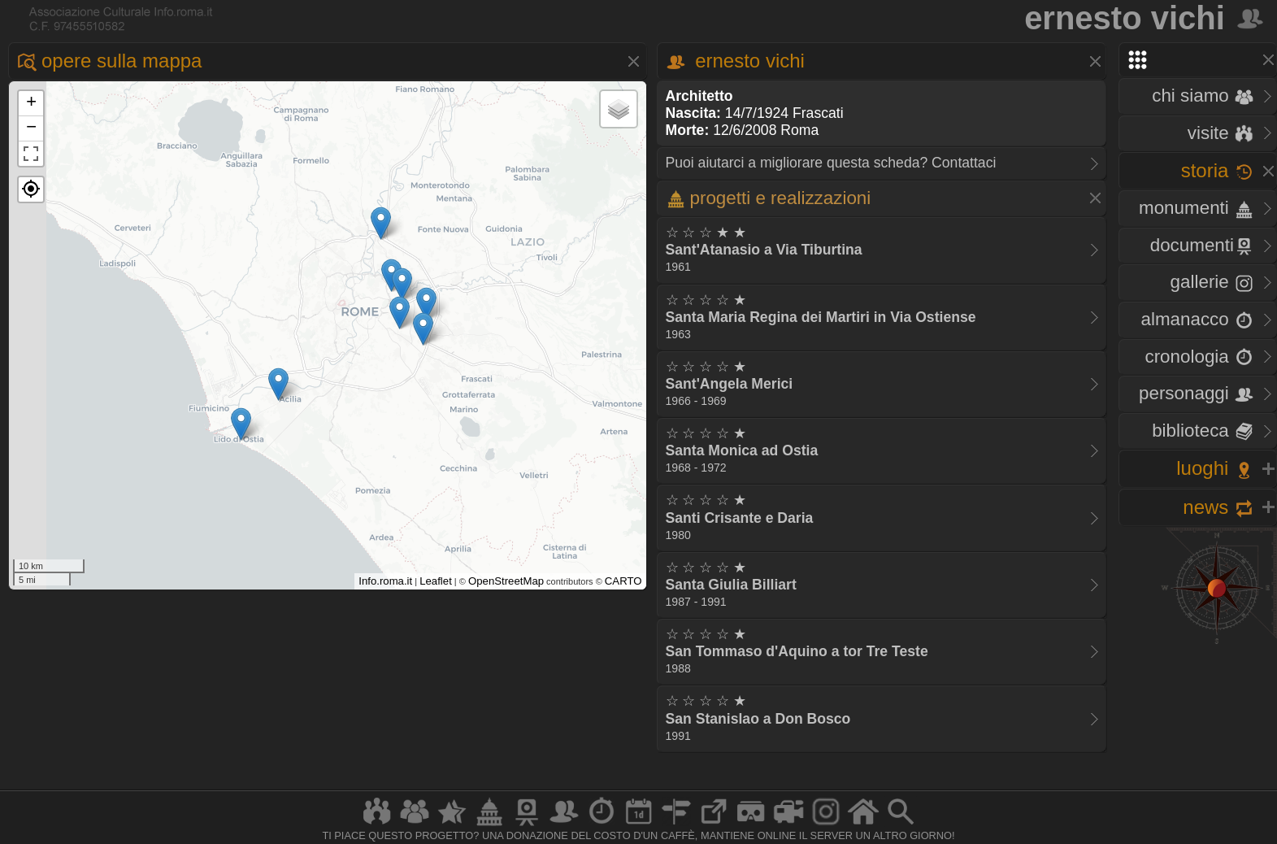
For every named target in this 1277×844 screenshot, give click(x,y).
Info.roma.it (385, 581)
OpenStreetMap (506, 581)
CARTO (623, 581)
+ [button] (31, 103)
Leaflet (435, 581)
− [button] (31, 128)
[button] (31, 189)
